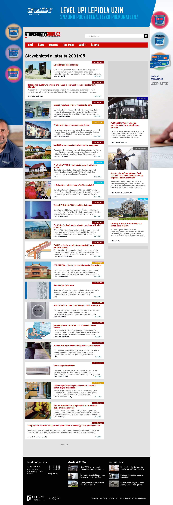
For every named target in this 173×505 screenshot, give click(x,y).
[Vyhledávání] (114, 36)
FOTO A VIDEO (68, 45)
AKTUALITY (53, 45)
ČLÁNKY (41, 45)
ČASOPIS (95, 45)
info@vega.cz (53, 474)
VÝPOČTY (82, 45)
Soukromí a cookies (123, 498)
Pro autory (103, 498)
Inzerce (111, 498)
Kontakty (95, 498)
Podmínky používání (139, 498)
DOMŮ (30, 45)
